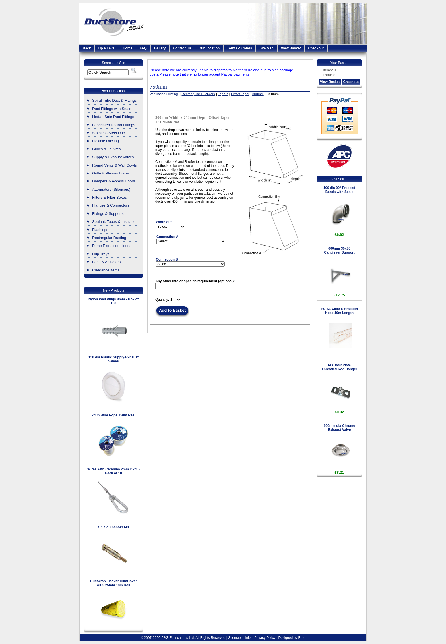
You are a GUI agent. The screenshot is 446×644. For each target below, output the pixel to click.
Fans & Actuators (106, 262)
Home (127, 48)
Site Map (266, 48)
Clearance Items (105, 270)
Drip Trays (100, 254)
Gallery (160, 48)
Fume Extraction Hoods (111, 246)
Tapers (223, 94)
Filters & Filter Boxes (109, 197)
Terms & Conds (239, 48)
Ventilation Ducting (164, 94)
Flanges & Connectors (110, 205)
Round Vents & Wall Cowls (114, 165)
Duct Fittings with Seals (111, 109)
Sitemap (234, 638)
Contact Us (182, 48)
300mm (258, 94)
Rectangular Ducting (109, 238)
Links (247, 638)
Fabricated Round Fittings (113, 125)
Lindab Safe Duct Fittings (113, 117)
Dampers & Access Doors (113, 181)
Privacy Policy (265, 638)
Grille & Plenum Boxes (111, 173)
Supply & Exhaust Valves (113, 157)
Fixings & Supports (108, 213)
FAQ (143, 48)
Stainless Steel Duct (109, 133)
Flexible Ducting (105, 141)
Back (87, 48)
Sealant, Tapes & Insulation (115, 221)
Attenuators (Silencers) (111, 189)
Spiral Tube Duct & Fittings (114, 100)
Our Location (209, 48)
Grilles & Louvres (106, 149)
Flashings (100, 230)
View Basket (291, 48)
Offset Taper (240, 94)
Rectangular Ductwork (198, 94)
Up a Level (106, 48)
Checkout (316, 48)
